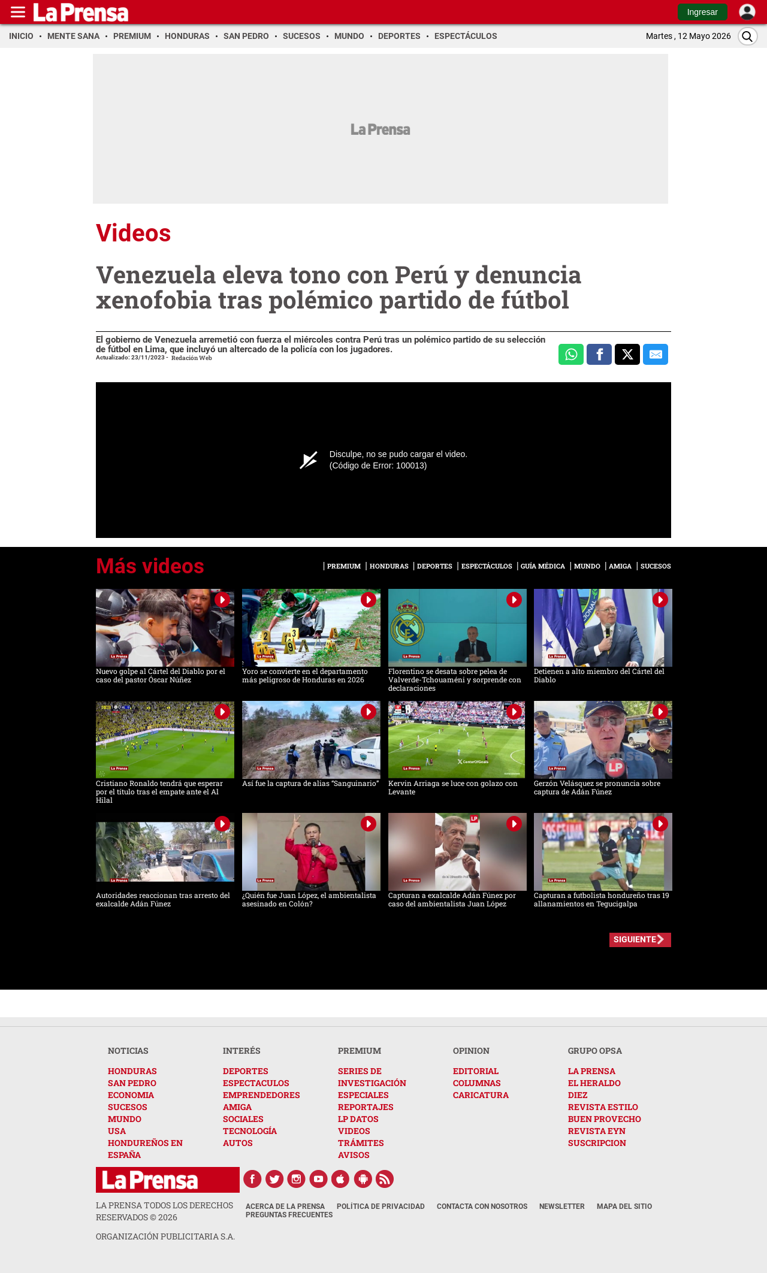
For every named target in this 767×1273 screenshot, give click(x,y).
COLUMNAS (477, 1082)
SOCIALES (243, 1118)
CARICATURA (481, 1094)
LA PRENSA (591, 1071)
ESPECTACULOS (256, 1082)
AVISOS (354, 1154)
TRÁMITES (361, 1142)
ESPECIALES (363, 1094)
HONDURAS (132, 1071)
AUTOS (238, 1142)
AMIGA (237, 1106)
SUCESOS (127, 1106)
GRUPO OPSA (595, 1050)
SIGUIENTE (635, 939)
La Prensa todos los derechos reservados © (164, 1211)
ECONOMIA (131, 1094)
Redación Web (191, 358)
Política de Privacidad (381, 1206)
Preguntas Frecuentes (289, 1215)
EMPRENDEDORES (261, 1094)
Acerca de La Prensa (285, 1206)
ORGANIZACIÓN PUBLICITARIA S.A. (165, 1236)
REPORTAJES (366, 1106)
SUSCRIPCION (597, 1142)
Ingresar (702, 12)
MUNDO (124, 1118)
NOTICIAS (128, 1050)
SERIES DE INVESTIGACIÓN (372, 1076)
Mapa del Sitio (624, 1206)
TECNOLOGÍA (250, 1130)
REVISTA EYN (597, 1130)
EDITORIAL (476, 1071)
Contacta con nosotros (482, 1206)
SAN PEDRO (132, 1082)
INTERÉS (242, 1050)
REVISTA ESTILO (603, 1106)
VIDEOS (354, 1130)
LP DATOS (358, 1118)
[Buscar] (748, 36)
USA (117, 1130)
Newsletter (562, 1206)
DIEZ (577, 1094)
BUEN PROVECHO (604, 1118)
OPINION (471, 1050)
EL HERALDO (594, 1082)
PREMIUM (359, 1050)
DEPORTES (245, 1071)
